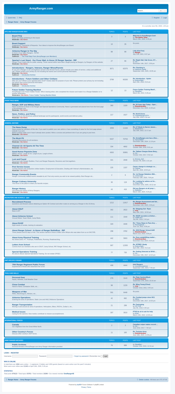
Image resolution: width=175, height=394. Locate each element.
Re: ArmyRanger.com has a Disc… (146, 138)
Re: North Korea (139, 114)
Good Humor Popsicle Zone (24, 152)
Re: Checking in (139, 67)
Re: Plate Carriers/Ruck (141, 277)
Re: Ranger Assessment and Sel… (145, 201)
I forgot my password (81, 356)
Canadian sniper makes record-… (145, 324)
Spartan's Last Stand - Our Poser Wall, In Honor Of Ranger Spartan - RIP (44, 60)
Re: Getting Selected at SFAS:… (145, 251)
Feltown (138, 168)
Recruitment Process (21, 202)
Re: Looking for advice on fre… (144, 181)
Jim (136, 62)
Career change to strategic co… (145, 166)
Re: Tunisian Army (140, 331)
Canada (15, 325)
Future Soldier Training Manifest (26, 90)
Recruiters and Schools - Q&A (17, 197)
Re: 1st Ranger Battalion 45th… (144, 174)
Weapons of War (19, 292)
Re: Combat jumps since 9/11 (144, 297)
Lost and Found (19, 159)
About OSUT (17, 209)
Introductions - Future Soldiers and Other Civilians (34, 79)
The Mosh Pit (18, 138)
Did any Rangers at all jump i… (144, 188)
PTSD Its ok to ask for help (143, 311)
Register (15, 353)
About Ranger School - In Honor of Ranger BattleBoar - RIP (38, 230)
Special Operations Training (24, 252)
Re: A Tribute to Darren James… (145, 127)
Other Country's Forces (22, 332)
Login (6, 353)
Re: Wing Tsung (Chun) (141, 284)
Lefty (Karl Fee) (138, 51)
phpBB (79, 384)
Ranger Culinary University (24, 181)
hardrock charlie (140, 69)
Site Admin (24, 39)
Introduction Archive (27, 75)
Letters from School (21, 245)
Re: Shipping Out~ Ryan (142, 209)
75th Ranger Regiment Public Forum (28, 265)
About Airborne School (22, 216)
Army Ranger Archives (14, 340)
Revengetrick (139, 225)
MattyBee (138, 190)
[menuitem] (19, 17)
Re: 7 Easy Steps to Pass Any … (145, 223)
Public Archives (19, 345)
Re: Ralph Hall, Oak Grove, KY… (145, 60)
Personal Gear (18, 277)
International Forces (14, 320)
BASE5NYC (139, 129)
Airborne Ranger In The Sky (24, 51)
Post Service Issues (21, 167)
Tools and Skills (12, 273)
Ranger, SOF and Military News (26, 105)
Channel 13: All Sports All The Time (28, 146)
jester (137, 313)
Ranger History (19, 189)
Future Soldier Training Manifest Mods (42, 95)
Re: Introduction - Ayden (142, 78)
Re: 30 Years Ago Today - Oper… (145, 104)
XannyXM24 (139, 140)
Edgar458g (139, 183)
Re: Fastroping (138, 304)
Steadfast (138, 91)
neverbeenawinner (141, 266)
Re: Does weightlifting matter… (144, 237)
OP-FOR (138, 306)
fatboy (137, 299)
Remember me (96, 356)
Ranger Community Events (24, 174)
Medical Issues (18, 312)
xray (136, 210)
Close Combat (18, 284)
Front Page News (12, 100)
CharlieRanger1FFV (142, 115)
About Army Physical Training (25, 237)
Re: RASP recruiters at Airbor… (144, 216)
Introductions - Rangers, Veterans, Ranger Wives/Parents (37, 68)
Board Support (18, 43)
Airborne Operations (21, 297)
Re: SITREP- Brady (140, 244)
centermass (139, 176)
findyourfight (139, 80)
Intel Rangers (138, 264)
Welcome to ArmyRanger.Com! (144, 36)
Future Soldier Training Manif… (144, 89)
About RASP (17, 223)
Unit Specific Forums (13, 260)
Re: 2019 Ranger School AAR (144, 230)
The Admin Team (141, 37)
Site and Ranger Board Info (16, 32)
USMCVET (139, 217)
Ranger (137, 52)
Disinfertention (140, 106)
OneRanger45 (69, 373)
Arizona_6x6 (139, 159)
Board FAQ (17, 36)
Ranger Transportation (22, 305)
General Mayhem (11, 123)
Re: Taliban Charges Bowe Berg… (145, 151)
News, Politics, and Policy (23, 114)
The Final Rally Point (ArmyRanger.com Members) (38, 56)
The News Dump (19, 127)
